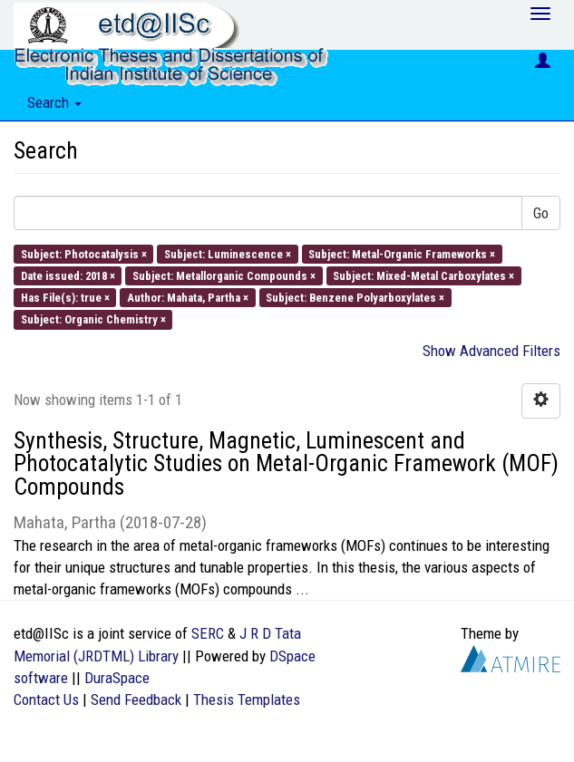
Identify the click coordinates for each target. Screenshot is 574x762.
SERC (207, 633)
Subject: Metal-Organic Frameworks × (401, 253)
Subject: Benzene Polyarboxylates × (355, 297)
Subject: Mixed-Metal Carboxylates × (423, 275)
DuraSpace (117, 678)
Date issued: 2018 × (68, 275)
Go (541, 213)
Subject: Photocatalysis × (84, 253)
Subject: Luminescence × (227, 253)
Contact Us (46, 699)
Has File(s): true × (65, 297)
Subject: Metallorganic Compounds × (224, 275)
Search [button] (54, 102)
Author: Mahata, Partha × (187, 297)
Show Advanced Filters (491, 351)
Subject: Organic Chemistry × (93, 319)
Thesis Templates (246, 699)
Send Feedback (136, 699)
